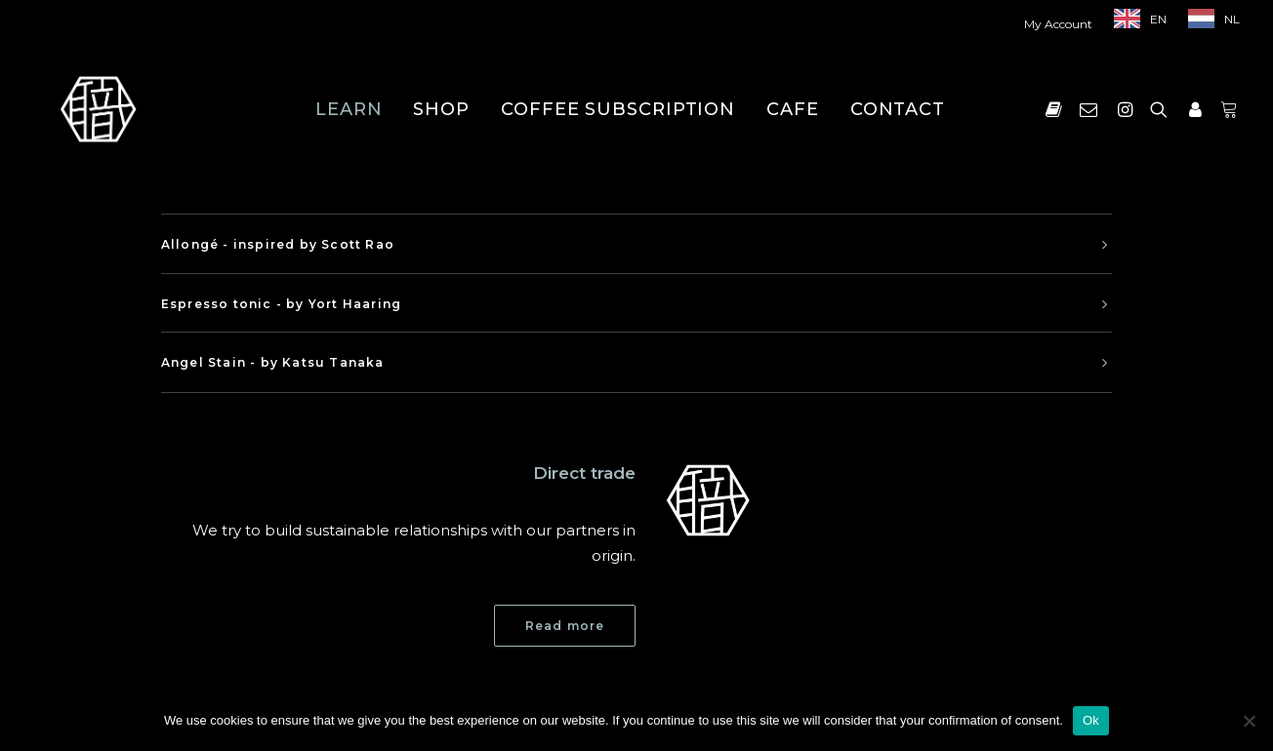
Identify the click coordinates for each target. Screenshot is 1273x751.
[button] (1058, 109)
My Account (1058, 24)
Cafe (792, 109)
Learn (349, 109)
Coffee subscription (618, 109)
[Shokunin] (98, 109)
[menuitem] (1062, 24)
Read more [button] (565, 625)
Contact (897, 109)
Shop (441, 109)
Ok (1091, 720)
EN (1158, 19)
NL (1232, 19)
